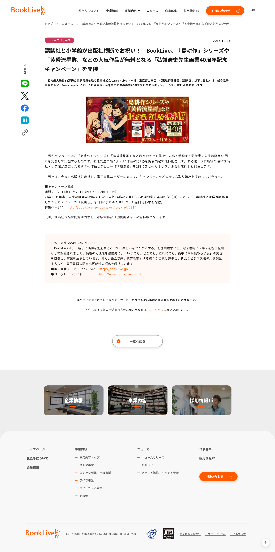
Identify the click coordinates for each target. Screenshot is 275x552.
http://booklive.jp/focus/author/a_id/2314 (102, 207)
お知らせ (147, 465)
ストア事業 (86, 465)
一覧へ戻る (131, 341)
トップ (49, 23)
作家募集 (171, 11)
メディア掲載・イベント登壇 (160, 473)
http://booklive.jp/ (113, 269)
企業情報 (112, 11)
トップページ (36, 449)
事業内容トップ (89, 457)
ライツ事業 (86, 480)
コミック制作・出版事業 (95, 473)
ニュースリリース (59, 40)
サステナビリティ (215, 534)
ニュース (152, 11)
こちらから (156, 310)
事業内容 (81, 449)
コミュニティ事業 (90, 488)
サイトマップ (238, 534)
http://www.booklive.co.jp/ (120, 274)
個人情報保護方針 (190, 534)
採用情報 (190, 11)
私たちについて (88, 11)
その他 (83, 496)
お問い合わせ (225, 10)
